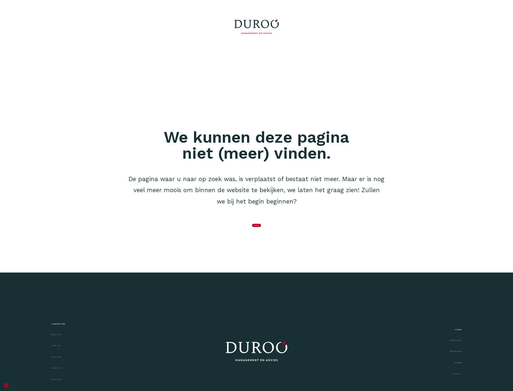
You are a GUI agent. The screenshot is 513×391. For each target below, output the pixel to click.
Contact (443, 356)
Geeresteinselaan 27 (432, 380)
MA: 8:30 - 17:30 (75, 373)
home (256, 235)
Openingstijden (84, 349)
